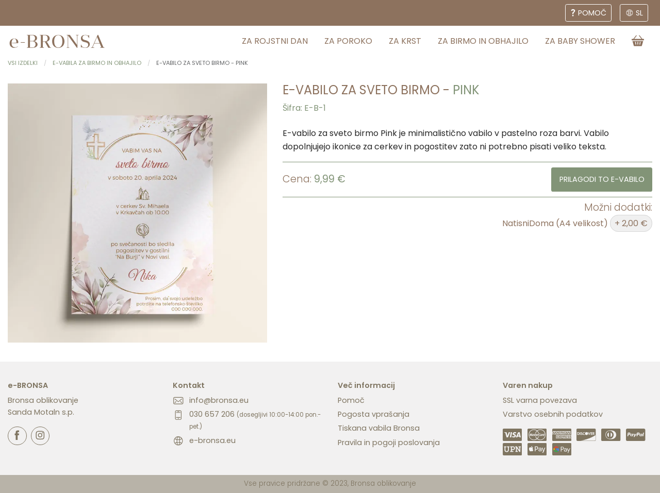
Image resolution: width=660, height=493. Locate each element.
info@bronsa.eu (219, 400)
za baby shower (580, 41)
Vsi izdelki (23, 63)
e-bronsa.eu (212, 440)
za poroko (348, 41)
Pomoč (351, 400)
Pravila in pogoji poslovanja (389, 442)
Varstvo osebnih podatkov (553, 414)
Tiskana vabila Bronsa (379, 428)
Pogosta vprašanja (373, 414)
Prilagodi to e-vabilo (602, 179)
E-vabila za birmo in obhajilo (97, 63)
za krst (405, 41)
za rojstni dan (275, 41)
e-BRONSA (28, 385)
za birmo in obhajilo (483, 41)
